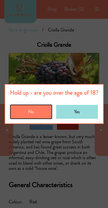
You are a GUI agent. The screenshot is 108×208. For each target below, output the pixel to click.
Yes (77, 111)
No (31, 111)
